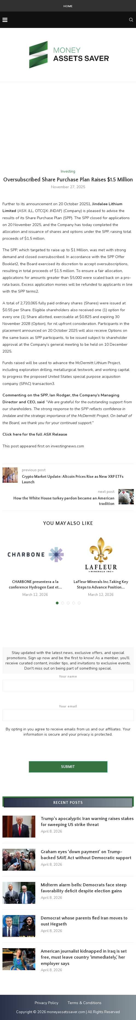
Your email (68, 713)
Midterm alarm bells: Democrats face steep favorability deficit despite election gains (84, 887)
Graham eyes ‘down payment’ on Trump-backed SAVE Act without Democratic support (86, 854)
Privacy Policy (46, 1002)
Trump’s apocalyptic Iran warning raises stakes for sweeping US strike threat (87, 821)
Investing (68, 172)
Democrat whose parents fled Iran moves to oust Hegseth (84, 921)
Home (68, 6)
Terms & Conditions (85, 1002)
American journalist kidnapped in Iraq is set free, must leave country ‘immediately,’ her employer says (84, 957)
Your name (68, 683)
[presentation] (44, 747)
